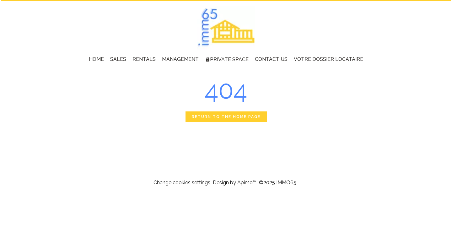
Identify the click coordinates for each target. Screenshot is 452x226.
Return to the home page (226, 117)
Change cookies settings (181, 183)
